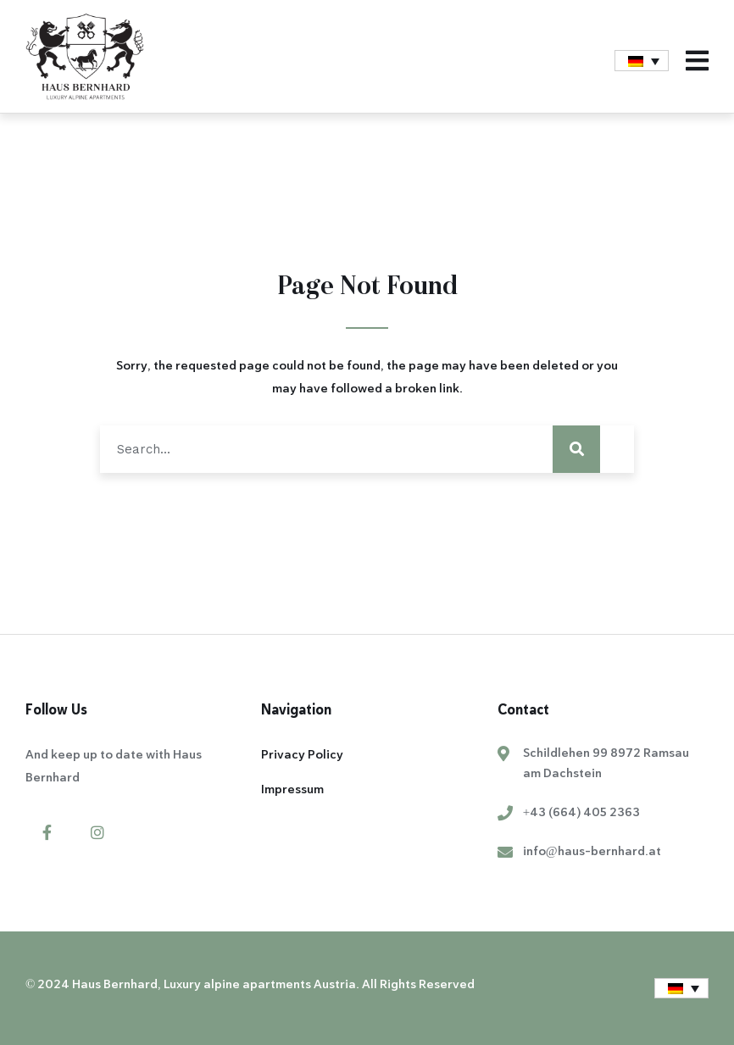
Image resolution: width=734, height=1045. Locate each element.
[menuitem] (641, 60)
